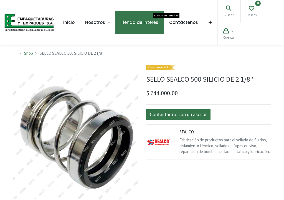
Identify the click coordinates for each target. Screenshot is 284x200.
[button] (210, 22)
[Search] (228, 9)
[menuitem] (69, 22)
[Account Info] (228, 31)
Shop (28, 53)
